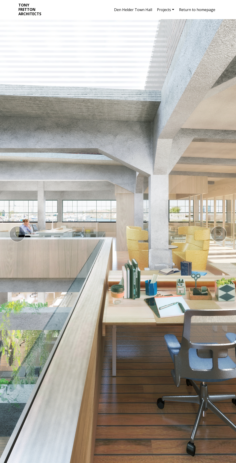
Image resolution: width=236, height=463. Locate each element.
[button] (17, 234)
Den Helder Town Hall (133, 9)
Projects (164, 9)
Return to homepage (197, 9)
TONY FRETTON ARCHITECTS (29, 9)
